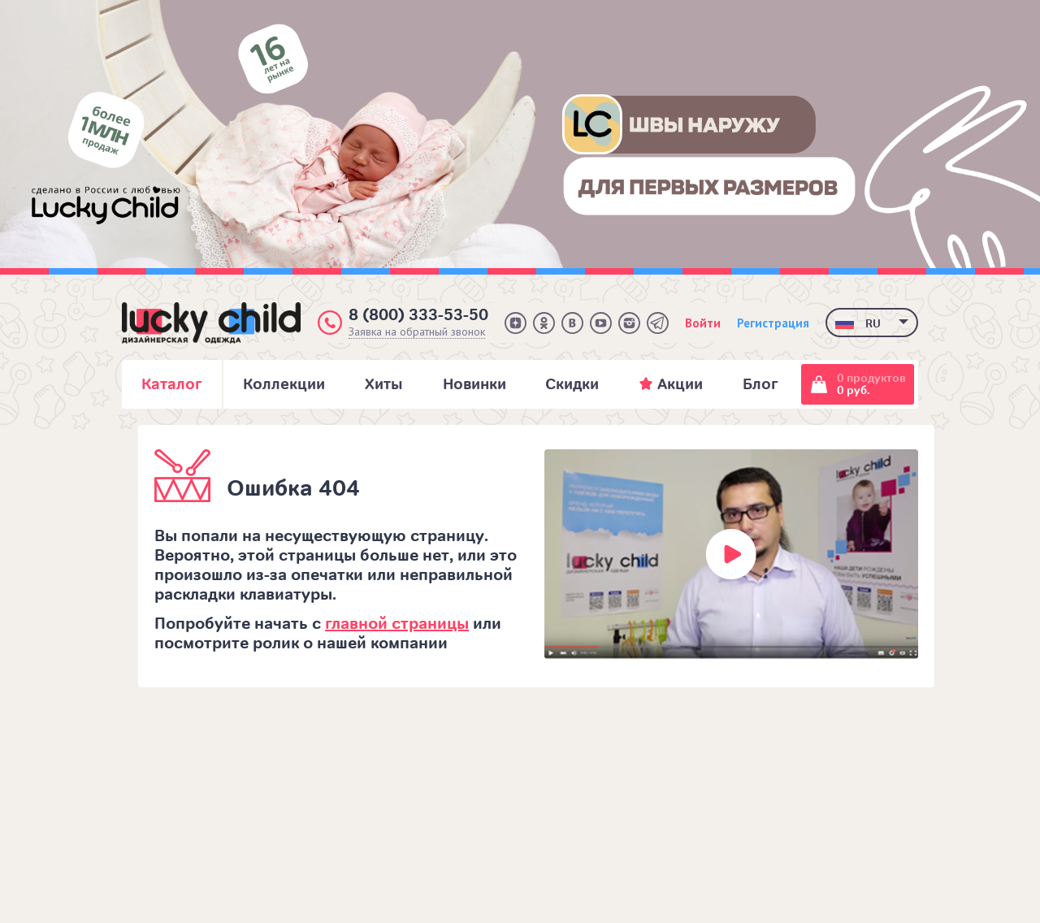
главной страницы (397, 623)
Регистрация (773, 323)
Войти (703, 323)
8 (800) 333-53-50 (418, 315)
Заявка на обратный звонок (417, 332)
